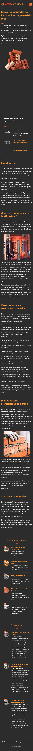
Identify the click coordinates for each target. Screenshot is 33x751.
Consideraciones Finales (20, 150)
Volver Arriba (16, 746)
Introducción (16, 131)
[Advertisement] (16, 92)
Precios (16, 145)
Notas (13, 605)
